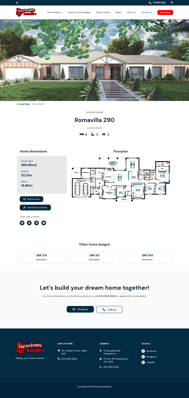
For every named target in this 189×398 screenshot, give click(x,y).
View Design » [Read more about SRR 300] (147, 260)
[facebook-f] (157, 351)
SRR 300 (147, 256)
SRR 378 (41, 256)
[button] (172, 2)
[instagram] (157, 357)
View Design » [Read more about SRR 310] (94, 260)
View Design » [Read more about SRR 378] (41, 260)
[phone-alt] (67, 358)
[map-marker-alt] (115, 352)
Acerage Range (23, 104)
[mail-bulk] (115, 360)
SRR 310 (94, 256)
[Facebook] (17, 3)
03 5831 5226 (157, 2)
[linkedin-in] (157, 362)
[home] (73, 352)
